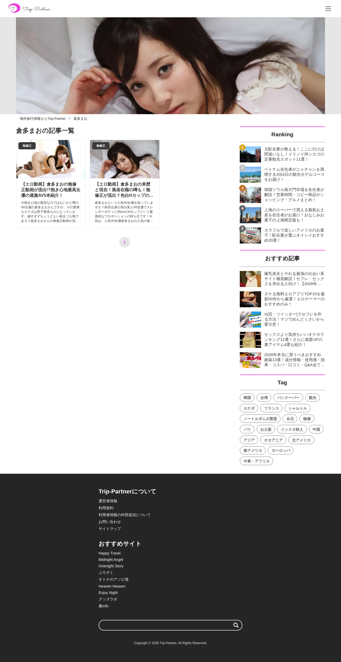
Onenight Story (111, 566)
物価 (307, 419)
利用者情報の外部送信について (125, 515)
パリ (247, 429)
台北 (290, 419)
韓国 (247, 398)
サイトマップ (110, 529)
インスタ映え (292, 429)
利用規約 (106, 508)
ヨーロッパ (280, 450)
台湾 (264, 398)
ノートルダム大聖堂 (260, 419)
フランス (271, 408)
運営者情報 (108, 501)
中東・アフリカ (256, 461)
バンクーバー (288, 398)
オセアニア (273, 440)
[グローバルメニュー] (328, 8)
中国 (316, 429)
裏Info (103, 606)
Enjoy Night (108, 593)
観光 (312, 398)
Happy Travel (109, 553)
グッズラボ (108, 599)
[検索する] (236, 625)
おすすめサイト (120, 543)
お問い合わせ (110, 522)
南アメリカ (252, 450)
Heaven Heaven (112, 586)
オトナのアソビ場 (113, 579)
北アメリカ (301, 440)
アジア (249, 440)
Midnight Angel (111, 559)
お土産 (265, 429)
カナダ (249, 408)
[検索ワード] (170, 625)
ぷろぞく (106, 572)
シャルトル (297, 408)
